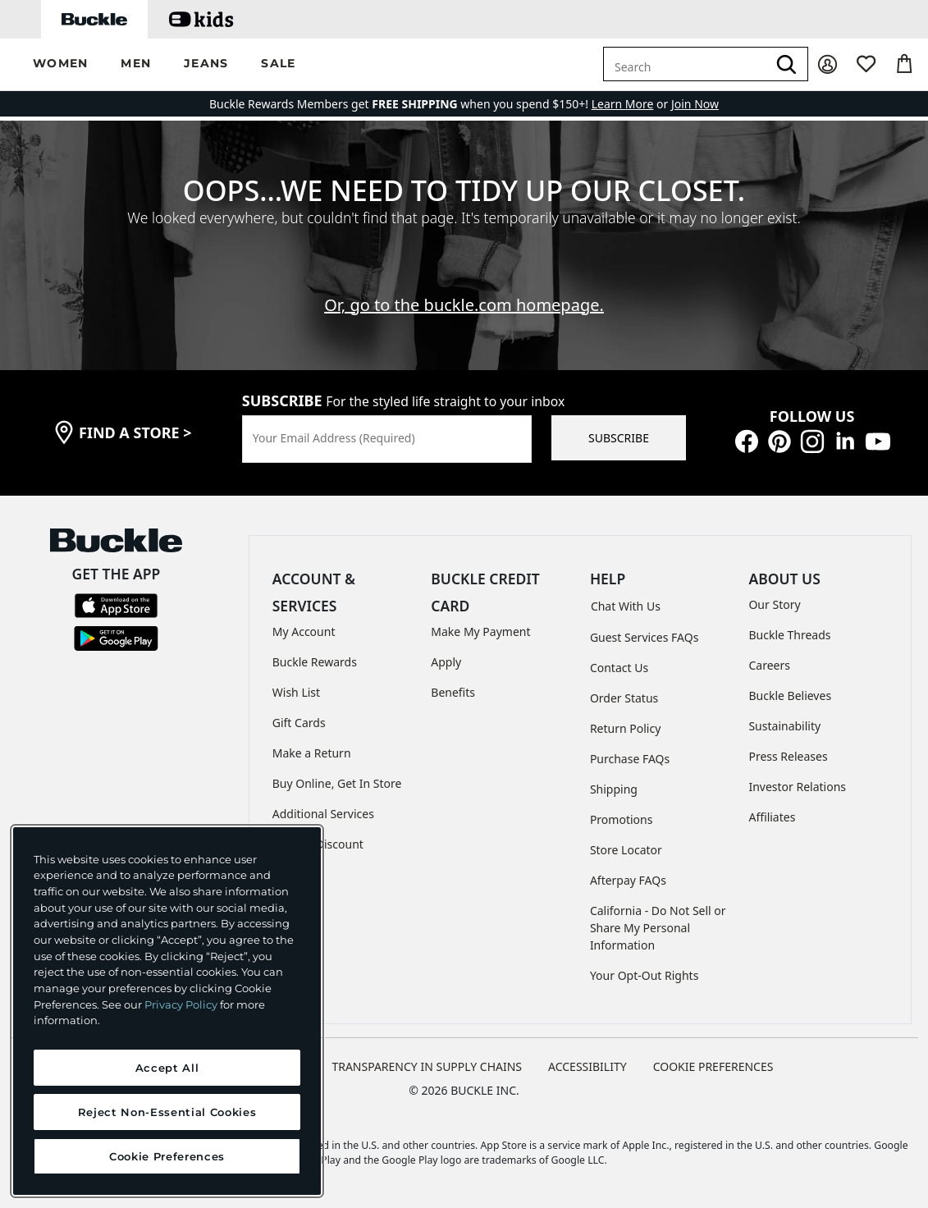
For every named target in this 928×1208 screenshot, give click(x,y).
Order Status (624, 698)
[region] (167, 1011)
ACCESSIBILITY (587, 1066)
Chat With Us (626, 606)
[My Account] (827, 64)
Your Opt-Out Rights (644, 975)
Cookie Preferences (713, 1066)
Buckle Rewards (314, 662)
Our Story (774, 604)
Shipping (614, 789)
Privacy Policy (180, 1004)
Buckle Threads (789, 635)
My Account (304, 631)
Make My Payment (480, 631)
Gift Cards (299, 722)
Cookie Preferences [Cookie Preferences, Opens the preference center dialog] (167, 1156)
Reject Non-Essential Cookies (167, 1112)
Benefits (453, 692)
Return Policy (625, 728)
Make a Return (311, 753)
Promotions (621, 819)
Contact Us (619, 667)
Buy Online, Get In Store (337, 783)
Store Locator (626, 850)
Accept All (167, 1067)
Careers (768, 665)
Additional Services (323, 813)
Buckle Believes (789, 695)
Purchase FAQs (630, 758)
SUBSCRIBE (618, 438)
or (631, 104)
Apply (446, 662)
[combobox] (685, 64)
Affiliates (771, 817)
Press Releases (787, 756)
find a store (135, 432)
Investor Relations (797, 786)
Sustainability (784, 726)
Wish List (296, 692)
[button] (60, 64)
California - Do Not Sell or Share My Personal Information (658, 928)
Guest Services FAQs (644, 637)
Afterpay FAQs (628, 880)
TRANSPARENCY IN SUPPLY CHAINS (426, 1066)
